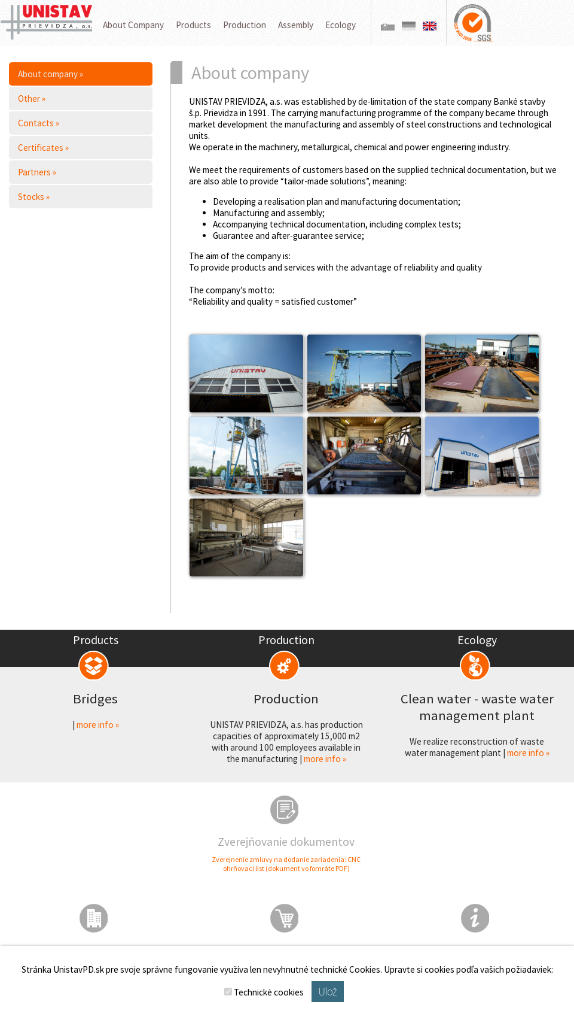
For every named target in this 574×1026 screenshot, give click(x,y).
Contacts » (38, 123)
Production (244, 25)
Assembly (295, 25)
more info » (98, 724)
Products (193, 25)
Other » (31, 98)
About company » (50, 74)
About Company (133, 25)
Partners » (37, 172)
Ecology (340, 25)
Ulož (327, 991)
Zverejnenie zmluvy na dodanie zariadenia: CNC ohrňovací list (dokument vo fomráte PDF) (286, 864)
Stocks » (34, 196)
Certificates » (43, 147)
